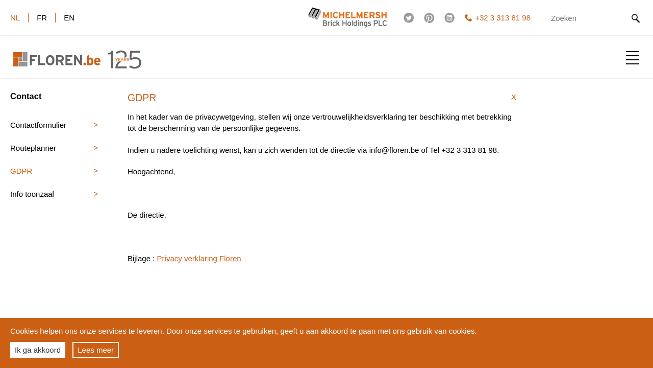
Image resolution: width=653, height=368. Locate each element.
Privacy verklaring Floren (198, 258)
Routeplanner (33, 148)
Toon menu (632, 58)
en (69, 17)
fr (42, 17)
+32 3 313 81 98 (498, 17)
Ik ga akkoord (38, 350)
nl (15, 17)
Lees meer (96, 350)
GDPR (21, 171)
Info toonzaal (32, 194)
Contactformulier (38, 125)
